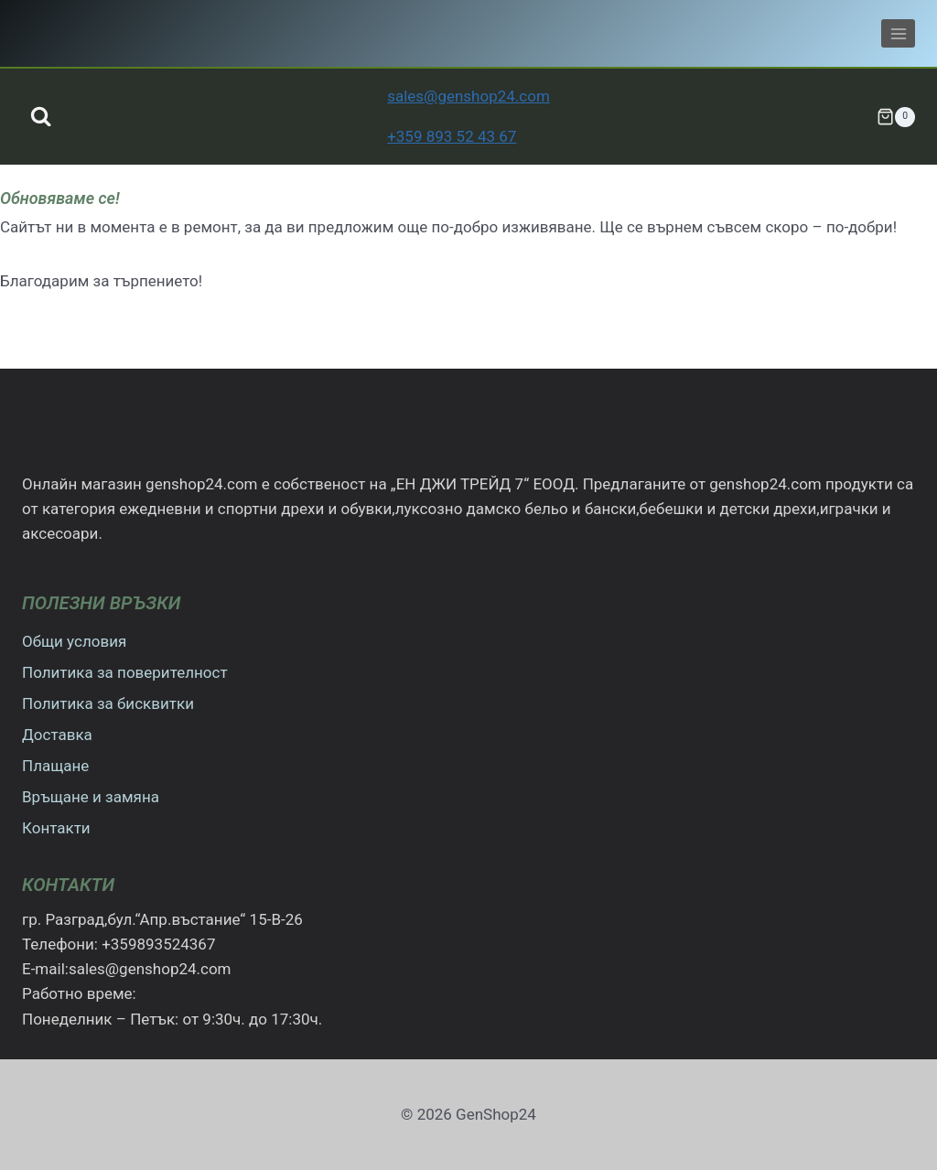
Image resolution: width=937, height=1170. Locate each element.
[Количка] (896, 117)
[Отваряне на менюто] (898, 33)
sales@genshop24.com (468, 96)
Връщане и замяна (90, 797)
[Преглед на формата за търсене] (40, 116)
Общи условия (74, 641)
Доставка (57, 734)
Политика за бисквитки (108, 703)
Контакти (56, 828)
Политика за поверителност (125, 672)
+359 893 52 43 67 (451, 136)
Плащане (55, 766)
